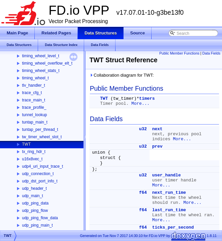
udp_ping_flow (35, 210)
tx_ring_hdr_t (33, 151)
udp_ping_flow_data (40, 218)
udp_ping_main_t (37, 225)
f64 (143, 192)
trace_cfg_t (32, 92)
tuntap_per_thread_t (40, 129)
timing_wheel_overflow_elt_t (47, 63)
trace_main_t (33, 100)
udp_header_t (34, 188)
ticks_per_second (173, 227)
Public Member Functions (179, 53)
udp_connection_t (38, 173)
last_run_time (169, 210)
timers (147, 98)
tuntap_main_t (34, 122)
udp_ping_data (35, 203)
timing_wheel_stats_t (40, 70)
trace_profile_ (34, 107)
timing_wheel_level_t (40, 56)
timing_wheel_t (35, 78)
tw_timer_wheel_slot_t (42, 137)
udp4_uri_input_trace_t (42, 166)
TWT (26, 144)
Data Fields (211, 53)
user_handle (166, 175)
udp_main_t (32, 195)
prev (157, 146)
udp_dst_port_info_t (39, 181)
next (157, 129)
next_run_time (169, 192)
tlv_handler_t (33, 85)
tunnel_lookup (34, 114)
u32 (143, 129)
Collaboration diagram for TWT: (121, 75)
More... (140, 103)
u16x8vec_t (32, 159)
